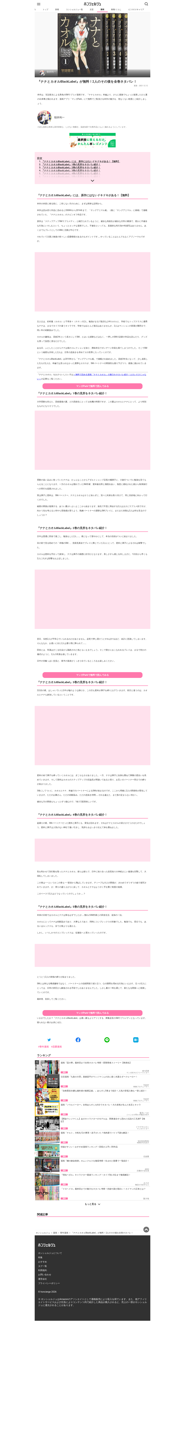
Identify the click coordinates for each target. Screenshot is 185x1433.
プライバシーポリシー (49, 1283)
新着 (57, 9)
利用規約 (42, 1270)
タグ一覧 (42, 1266)
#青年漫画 (43, 1046)
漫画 (102, 9)
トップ (45, 9)
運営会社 (42, 1279)
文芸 (92, 9)
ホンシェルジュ (43, 1233)
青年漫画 (64, 1233)
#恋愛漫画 (56, 1046)
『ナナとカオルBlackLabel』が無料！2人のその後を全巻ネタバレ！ (102, 1233)
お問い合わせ (44, 1274)
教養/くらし (116, 9)
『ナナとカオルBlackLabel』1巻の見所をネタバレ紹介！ (71, 164)
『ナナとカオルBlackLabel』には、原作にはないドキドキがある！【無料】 (81, 161)
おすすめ (42, 1261)
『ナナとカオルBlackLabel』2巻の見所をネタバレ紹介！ (71, 167)
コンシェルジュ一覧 (74, 9)
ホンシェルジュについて (50, 1253)
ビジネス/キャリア (136, 9)
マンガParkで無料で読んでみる (92, 386)
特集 (40, 1257)
